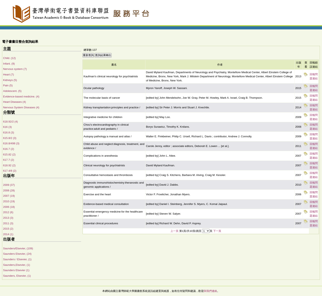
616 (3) (7, 126)
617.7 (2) (8, 159)
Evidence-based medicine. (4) (21, 96)
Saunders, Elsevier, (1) (17, 275)
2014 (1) (8, 234)
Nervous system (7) (15, 69)
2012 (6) (8, 212)
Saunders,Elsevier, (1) (16, 264)
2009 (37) (9, 184)
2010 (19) (9, 201)
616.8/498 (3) (11, 143)
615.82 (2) (9, 154)
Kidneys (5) (10, 80)
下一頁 (217, 230)
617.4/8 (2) (9, 170)
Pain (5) (8, 85)
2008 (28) (9, 190)
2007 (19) (9, 195)
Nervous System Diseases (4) (21, 107)
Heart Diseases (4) (14, 101)
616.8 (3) (8, 132)
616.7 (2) (8, 148)
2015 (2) (8, 228)
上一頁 (174, 230)
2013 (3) (8, 217)
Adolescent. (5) (12, 90)
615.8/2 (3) (9, 138)
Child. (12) (9, 58)
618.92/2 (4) (10, 121)
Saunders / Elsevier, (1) (17, 259)
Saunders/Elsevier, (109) (18, 248)
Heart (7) (8, 74)
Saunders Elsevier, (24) (17, 253)
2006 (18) (9, 206)
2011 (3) (8, 223)
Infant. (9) (9, 63)
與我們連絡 (210, 291)
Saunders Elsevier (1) (16, 270)
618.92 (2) (9, 165)
